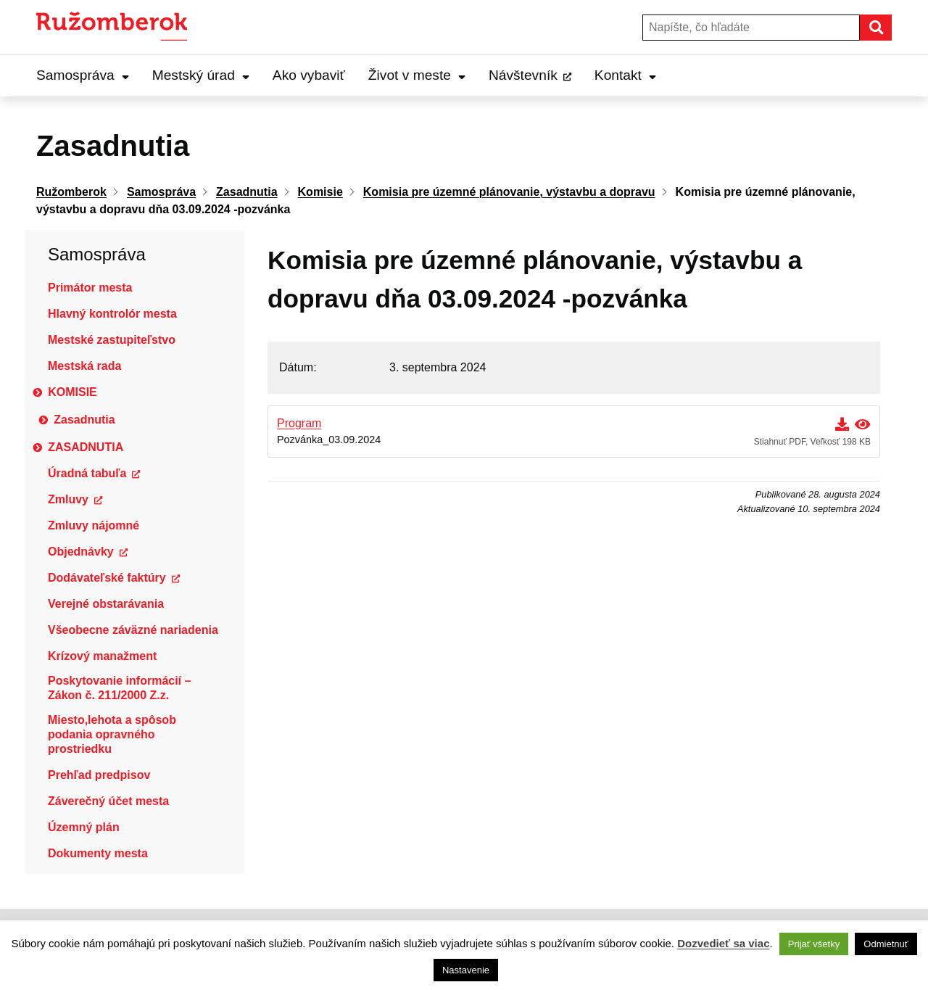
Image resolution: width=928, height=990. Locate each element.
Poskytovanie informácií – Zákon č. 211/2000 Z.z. (119, 688)
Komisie (72, 392)
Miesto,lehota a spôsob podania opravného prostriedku (112, 734)
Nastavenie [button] (465, 970)
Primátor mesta (90, 287)
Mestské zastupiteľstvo (111, 340)
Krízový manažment (102, 656)
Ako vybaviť (309, 75)
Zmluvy (68, 499)
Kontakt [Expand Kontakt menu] (625, 75)
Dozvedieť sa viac (723, 943)
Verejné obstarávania (106, 604)
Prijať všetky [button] (814, 944)
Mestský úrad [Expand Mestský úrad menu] (200, 75)
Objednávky (81, 551)
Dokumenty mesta (98, 853)
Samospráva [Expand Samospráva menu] (82, 75)
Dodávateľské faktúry (107, 578)
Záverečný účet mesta (108, 801)
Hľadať (891, 27)
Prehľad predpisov (99, 775)
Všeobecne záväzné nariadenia (133, 630)
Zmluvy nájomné (93, 525)
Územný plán (84, 827)
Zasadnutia (84, 419)
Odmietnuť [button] (885, 944)
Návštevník (523, 75)
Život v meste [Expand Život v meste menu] (416, 75)
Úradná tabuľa (87, 473)
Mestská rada (84, 366)
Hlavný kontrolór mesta (112, 314)
